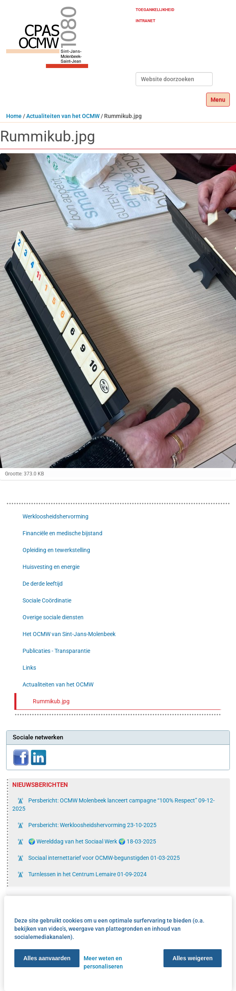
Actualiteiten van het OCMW (63, 116)
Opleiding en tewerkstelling (56, 550)
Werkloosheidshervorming (55, 516)
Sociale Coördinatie (47, 600)
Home (14, 116)
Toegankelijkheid (155, 9)
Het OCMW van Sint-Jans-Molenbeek (69, 634)
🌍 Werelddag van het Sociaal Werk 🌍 (91, 841)
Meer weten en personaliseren (103, 962)
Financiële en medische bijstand (62, 533)
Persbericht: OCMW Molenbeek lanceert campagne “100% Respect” (113, 804)
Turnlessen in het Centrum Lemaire (87, 874)
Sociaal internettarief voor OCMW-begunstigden (103, 858)
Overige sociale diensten (53, 617)
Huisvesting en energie (51, 567)
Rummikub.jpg (51, 701)
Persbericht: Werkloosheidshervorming (92, 825)
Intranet (145, 20)
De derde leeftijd (43, 583)
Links (29, 667)
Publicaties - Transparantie (56, 651)
